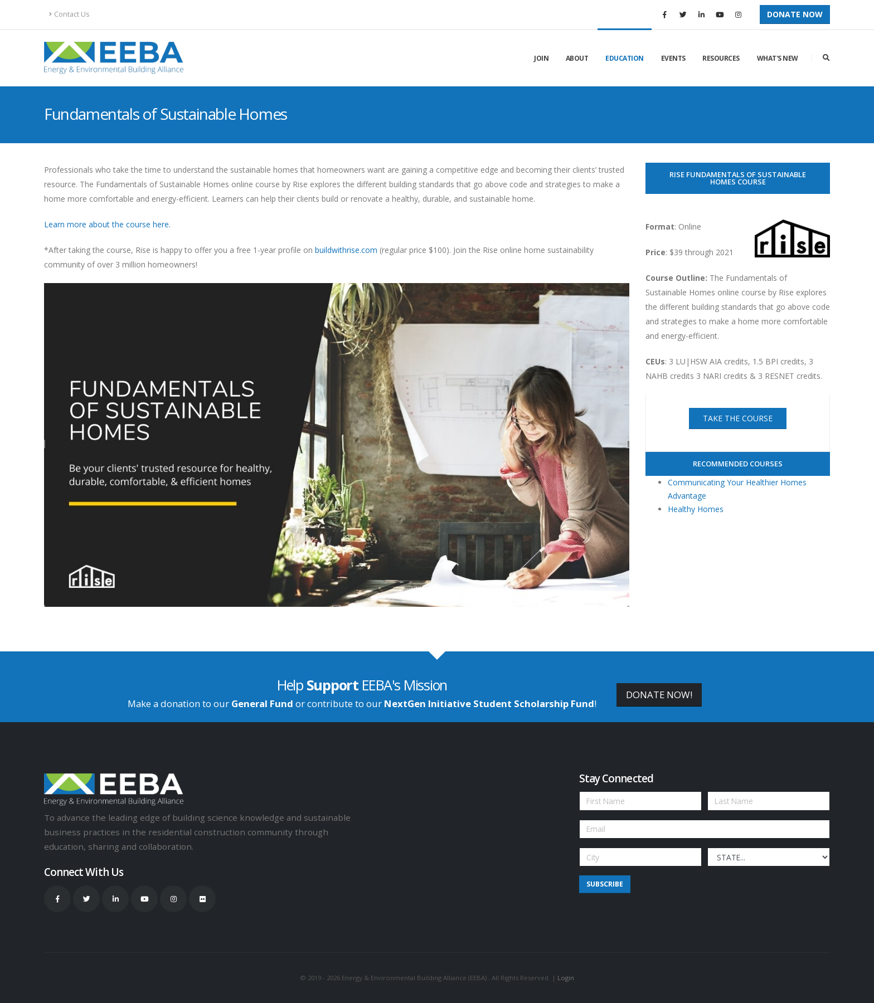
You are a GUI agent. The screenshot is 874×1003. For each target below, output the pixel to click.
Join (541, 58)
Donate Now (795, 14)
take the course (738, 418)
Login (565, 977)
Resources (721, 58)
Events (673, 58)
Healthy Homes (696, 509)
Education (624, 58)
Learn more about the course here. (107, 224)
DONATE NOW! (659, 694)
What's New (777, 58)
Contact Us (69, 14)
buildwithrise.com (346, 250)
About (577, 58)
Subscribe (604, 884)
